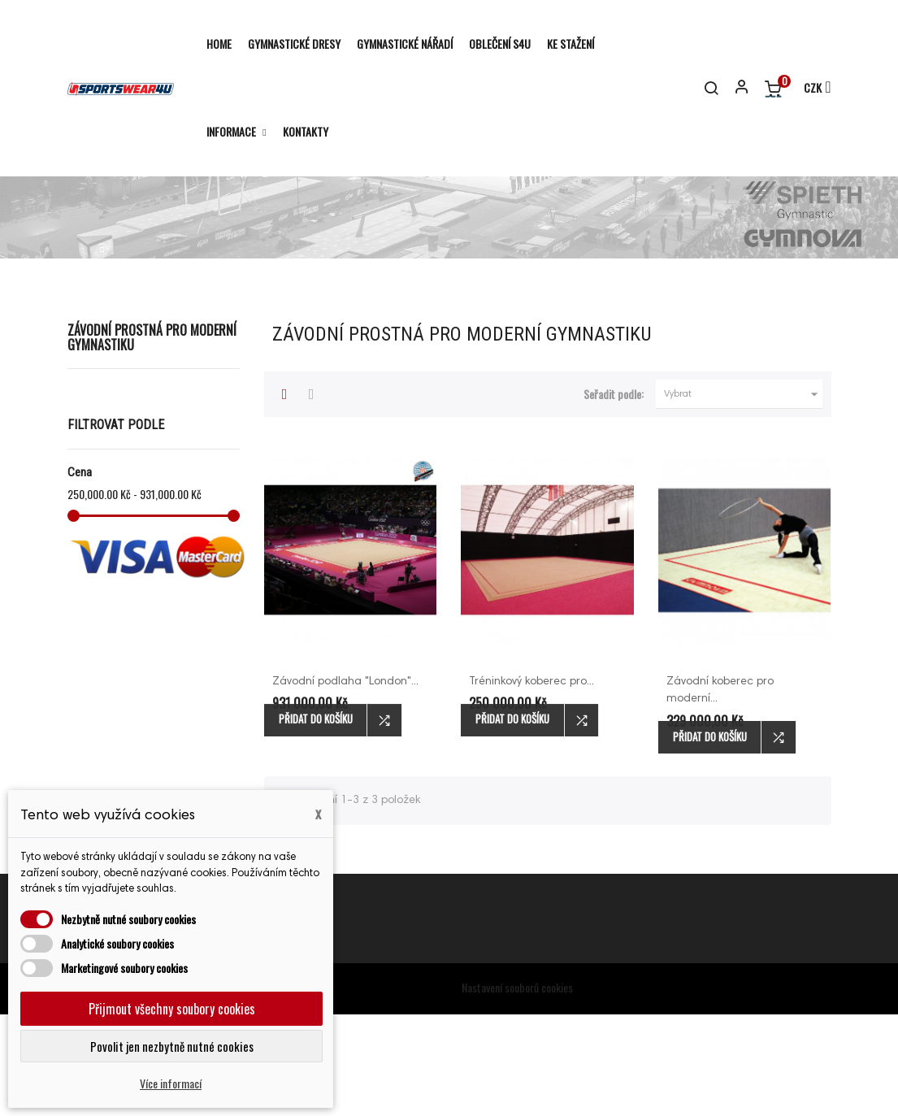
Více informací (171, 1083)
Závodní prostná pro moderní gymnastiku (151, 439)
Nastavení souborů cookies (517, 1088)
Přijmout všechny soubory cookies (172, 1008)
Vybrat (743, 495)
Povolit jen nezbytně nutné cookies (172, 1046)
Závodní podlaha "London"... (345, 783)
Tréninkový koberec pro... (531, 783)
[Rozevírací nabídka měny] (810, 88)
